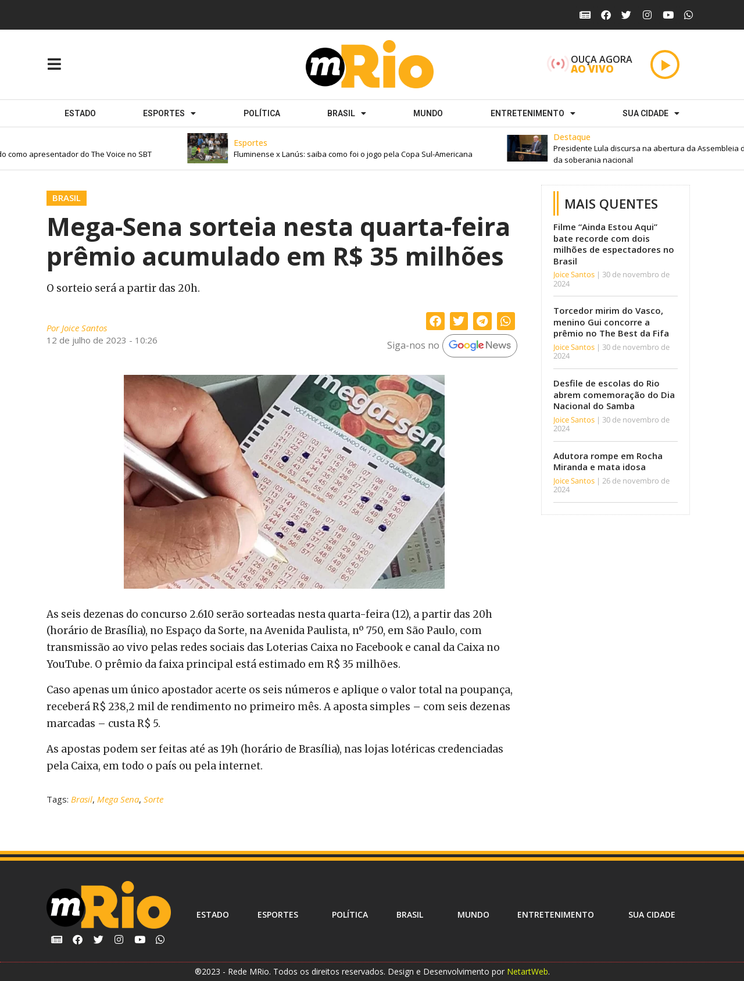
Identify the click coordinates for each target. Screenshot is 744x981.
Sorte (153, 799)
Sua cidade (651, 113)
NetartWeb (527, 971)
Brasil (346, 113)
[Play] (664, 64)
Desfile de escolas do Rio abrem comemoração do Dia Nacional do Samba (614, 394)
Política (262, 113)
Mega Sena (118, 799)
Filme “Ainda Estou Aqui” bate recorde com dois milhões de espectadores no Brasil (613, 244)
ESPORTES (169, 113)
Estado (80, 113)
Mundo (428, 113)
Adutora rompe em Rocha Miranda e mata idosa (608, 461)
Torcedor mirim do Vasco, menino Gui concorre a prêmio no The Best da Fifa (611, 322)
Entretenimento (533, 113)
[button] (357, 148)
